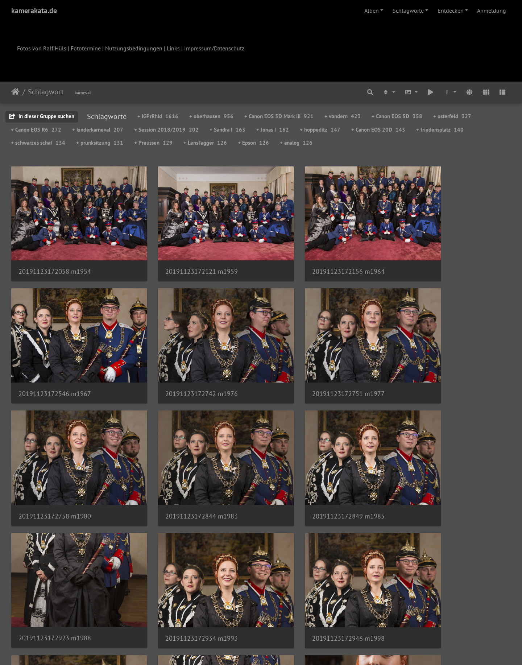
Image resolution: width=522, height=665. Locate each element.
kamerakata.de (34, 10)
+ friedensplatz (440, 129)
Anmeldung (491, 10)
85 (277, 622)
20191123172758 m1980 (310, 367)
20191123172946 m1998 (437, 476)
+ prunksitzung (99, 142)
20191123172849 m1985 (54, 476)
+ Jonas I (272, 129)
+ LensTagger (205, 142)
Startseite (15, 91)
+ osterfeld (452, 116)
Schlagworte (408, 10)
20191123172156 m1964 (310, 258)
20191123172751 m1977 (182, 367)
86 (295, 622)
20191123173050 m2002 (182, 584)
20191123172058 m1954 (54, 258)
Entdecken (451, 10)
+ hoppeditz (320, 129)
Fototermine (86, 48)
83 (241, 622)
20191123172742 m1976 (54, 367)
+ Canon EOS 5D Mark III (279, 116)
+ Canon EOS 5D (397, 116)
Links (173, 48)
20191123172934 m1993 (310, 476)
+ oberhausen (211, 116)
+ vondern (342, 116)
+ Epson (253, 142)
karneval (83, 92)
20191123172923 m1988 (182, 475)
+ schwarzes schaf (38, 142)
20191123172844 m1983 (437, 367)
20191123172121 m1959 (182, 258)
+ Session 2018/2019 (166, 129)
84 (259, 622)
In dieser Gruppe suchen (41, 116)
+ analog (296, 142)
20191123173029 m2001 (54, 585)
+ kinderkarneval (97, 129)
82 (223, 622)
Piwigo (276, 649)
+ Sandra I (227, 129)
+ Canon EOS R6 (36, 129)
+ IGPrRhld (157, 116)
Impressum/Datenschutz (214, 48)
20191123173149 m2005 (310, 584)
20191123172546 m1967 (437, 258)
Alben (371, 10)
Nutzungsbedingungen (133, 48)
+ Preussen (153, 142)
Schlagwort (46, 91)
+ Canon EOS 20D (378, 129)
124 (333, 622)
